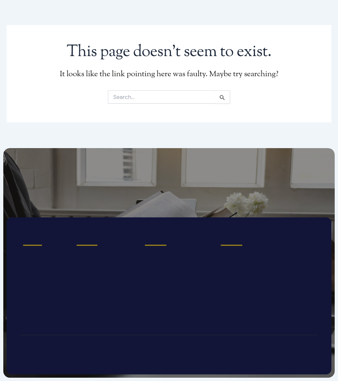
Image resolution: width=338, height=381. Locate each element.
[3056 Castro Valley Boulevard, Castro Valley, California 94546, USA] (268, 282)
